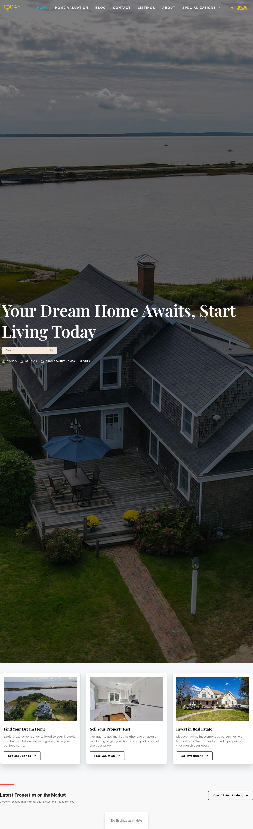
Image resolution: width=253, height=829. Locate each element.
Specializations (199, 8)
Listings (146, 8)
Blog (100, 8)
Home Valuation (71, 8)
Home (42, 8)
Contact (122, 8)
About (168, 8)
